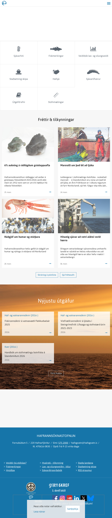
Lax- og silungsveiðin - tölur (56, 466)
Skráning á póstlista (47, 275)
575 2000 (63, 442)
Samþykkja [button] (72, 509)
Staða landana (85, 462)
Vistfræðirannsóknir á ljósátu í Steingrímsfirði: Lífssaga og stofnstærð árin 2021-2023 (83, 324)
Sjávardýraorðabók (52, 470)
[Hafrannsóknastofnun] (5, 3)
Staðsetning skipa (87, 466)
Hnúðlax (10, 470)
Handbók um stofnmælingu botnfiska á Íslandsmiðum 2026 (25, 354)
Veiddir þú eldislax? (16, 462)
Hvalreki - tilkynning (52, 462)
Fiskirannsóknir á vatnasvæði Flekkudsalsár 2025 (27, 323)
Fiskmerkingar (13, 466)
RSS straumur (85, 470)
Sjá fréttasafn (68, 275)
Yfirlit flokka (56, 373)
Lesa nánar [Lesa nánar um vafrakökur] (39, 511)
